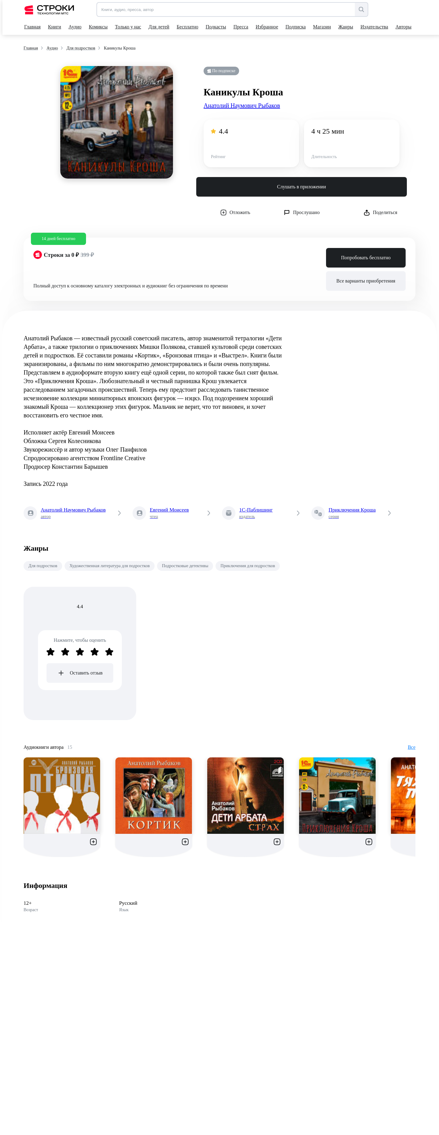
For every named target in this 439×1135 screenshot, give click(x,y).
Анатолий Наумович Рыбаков (242, 105)
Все (411, 747)
